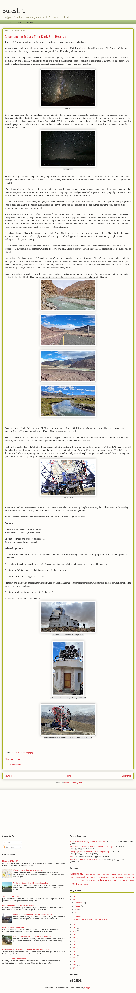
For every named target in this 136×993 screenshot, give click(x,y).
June (77, 913)
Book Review (101, 874)
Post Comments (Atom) (73, 783)
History (81, 877)
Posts (7, 843)
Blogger (87, 988)
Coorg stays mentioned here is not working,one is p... (90, 852)
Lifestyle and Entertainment (100, 877)
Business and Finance (114, 874)
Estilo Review (74, 877)
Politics (84, 881)
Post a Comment (14, 764)
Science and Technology (112, 880)
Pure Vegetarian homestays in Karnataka (18, 905)
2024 (75, 896)
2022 (75, 924)
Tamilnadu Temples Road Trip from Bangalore (30, 883)
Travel (74, 883)
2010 (75, 961)
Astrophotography (26, 753)
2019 (75, 934)
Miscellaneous (117, 877)
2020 (75, 931)
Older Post (126, 776)
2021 (75, 928)
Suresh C (14, 10)
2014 (75, 951)
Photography (129, 877)
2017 (75, 941)
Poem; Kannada (75, 881)
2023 (75, 900)
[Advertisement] (68, 812)
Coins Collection (129, 874)
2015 (75, 948)
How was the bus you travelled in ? (83, 860)
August (78, 906)
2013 (75, 955)
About (19, 22)
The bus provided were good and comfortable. (87, 842)
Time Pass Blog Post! (10, 896)
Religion (92, 881)
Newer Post (10, 776)
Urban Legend (83, 884)
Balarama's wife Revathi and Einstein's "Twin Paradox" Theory (26, 949)
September (79, 903)
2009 (75, 965)
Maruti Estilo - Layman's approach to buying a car (32, 936)
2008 (75, 968)
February (78, 916)
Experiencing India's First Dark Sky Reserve (35, 37)
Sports (131, 881)
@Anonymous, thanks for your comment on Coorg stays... (92, 847)
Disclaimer (31, 22)
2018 (75, 938)
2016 (75, 944)
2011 (75, 958)
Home (9, 22)
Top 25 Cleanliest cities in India (14, 958)
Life (86, 877)
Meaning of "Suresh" (10, 861)
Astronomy (14, 753)
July (76, 909)
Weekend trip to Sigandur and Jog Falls (28, 870)
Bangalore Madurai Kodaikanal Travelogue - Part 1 (32, 914)
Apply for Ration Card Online (13, 927)
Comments (9, 847)
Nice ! (72, 857)
